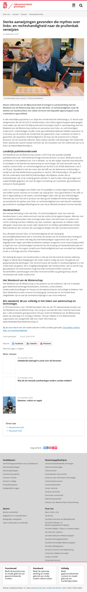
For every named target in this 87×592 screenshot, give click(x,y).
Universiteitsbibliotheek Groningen (59, 463)
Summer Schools (10, 477)
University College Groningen (57, 553)
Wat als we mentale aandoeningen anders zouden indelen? (45, 380)
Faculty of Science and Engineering (59, 550)
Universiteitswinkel (52, 485)
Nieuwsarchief (15, 430)
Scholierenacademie (11, 474)
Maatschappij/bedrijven (56, 460)
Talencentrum (50, 470)
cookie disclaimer (54, 588)
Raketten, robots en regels (30, 400)
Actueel (16, 14)
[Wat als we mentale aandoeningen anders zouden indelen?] (9, 385)
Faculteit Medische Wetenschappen (59, 535)
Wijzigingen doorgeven (12, 519)
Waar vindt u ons (52, 512)
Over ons (6, 14)
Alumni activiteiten (10, 512)
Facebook (17, 343)
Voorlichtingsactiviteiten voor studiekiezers (20, 463)
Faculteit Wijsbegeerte (54, 546)
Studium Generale (52, 492)
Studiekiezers (9, 460)
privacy (39, 588)
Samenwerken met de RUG (56, 474)
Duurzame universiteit (54, 495)
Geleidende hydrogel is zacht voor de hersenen (39, 360)
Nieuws (24, 14)
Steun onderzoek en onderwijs (15, 523)
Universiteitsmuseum (53, 481)
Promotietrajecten (10, 485)
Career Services (51, 488)
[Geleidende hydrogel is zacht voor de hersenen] (9, 365)
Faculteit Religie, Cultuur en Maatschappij (62, 528)
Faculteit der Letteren (54, 532)
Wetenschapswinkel (53, 499)
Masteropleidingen (10, 470)
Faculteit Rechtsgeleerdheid (56, 539)
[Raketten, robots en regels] (9, 405)
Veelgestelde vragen (11, 488)
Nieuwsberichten (36, 14)
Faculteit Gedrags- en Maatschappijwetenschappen (57, 523)
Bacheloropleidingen (11, 467)
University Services (52, 560)
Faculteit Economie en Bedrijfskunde (60, 519)
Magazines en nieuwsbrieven (15, 515)
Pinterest (46, 343)
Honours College (9, 481)
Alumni (6, 508)
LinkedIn (32, 343)
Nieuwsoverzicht (16, 427)
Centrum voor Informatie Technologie (60, 477)
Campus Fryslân (51, 557)
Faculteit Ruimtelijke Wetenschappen (60, 542)
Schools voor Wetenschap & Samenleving (61, 502)
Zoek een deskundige (53, 467)
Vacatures (49, 515)
